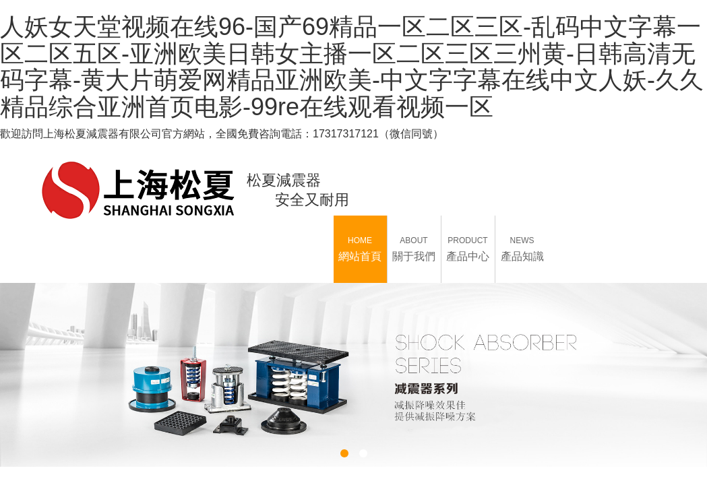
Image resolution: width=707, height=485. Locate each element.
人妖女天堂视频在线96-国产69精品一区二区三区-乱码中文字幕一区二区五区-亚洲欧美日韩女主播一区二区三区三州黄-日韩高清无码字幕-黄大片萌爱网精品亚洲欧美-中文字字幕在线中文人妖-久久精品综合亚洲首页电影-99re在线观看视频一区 (352, 67)
